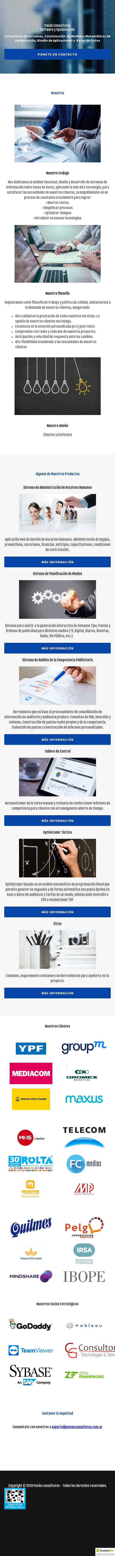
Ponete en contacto (57, 54)
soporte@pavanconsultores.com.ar (77, 1427)
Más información (57, 562)
